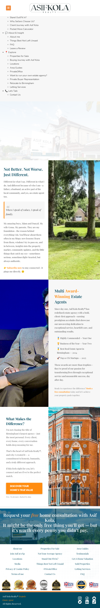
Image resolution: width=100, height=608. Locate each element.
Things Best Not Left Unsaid (24, 40)
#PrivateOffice (50, 568)
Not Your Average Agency (50, 553)
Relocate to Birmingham (22, 83)
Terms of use (17, 574)
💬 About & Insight (14, 32)
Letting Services (18, 87)
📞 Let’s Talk (11, 90)
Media (17, 563)
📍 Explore (10, 52)
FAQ (12, 44)
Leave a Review (17, 48)
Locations (14, 63)
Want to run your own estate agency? (28, 75)
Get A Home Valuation (82, 558)
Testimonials (82, 553)
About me (15, 36)
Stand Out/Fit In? (18, 17)
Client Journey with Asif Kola (24, 25)
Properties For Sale (50, 548)
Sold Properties (82, 563)
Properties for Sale (19, 56)
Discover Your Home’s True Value (21, 488)
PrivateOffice (16, 71)
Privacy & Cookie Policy (17, 568)
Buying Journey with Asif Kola (24, 60)
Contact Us (15, 94)
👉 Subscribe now (13, 267)
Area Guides (16, 67)
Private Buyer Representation (24, 79)
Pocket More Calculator (21, 29)
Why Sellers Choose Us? (22, 21)
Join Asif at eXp (17, 553)
